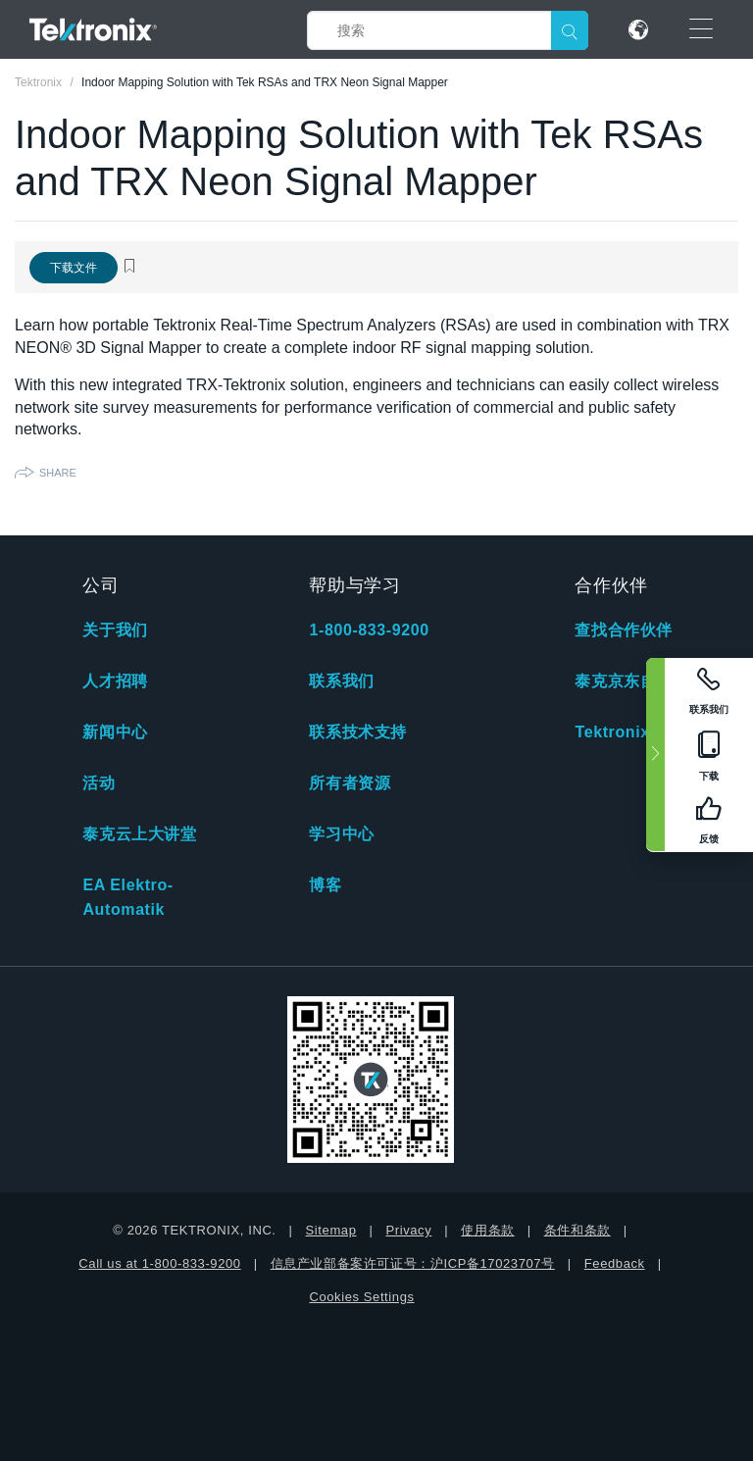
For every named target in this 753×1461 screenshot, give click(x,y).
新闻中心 (114, 732)
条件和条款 (577, 1230)
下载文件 (73, 268)
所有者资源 (349, 783)
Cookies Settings (361, 1296)
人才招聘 (114, 681)
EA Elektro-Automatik (127, 897)
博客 (325, 885)
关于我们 (114, 630)
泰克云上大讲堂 (139, 834)
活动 (98, 783)
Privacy (408, 1230)
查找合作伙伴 (624, 630)
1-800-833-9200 (368, 630)
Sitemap (331, 1230)
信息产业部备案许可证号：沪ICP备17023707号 (413, 1263)
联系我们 (341, 681)
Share (57, 473)
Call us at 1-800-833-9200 (159, 1263)
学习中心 (341, 834)
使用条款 (487, 1230)
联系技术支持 (358, 732)
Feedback (614, 1263)
